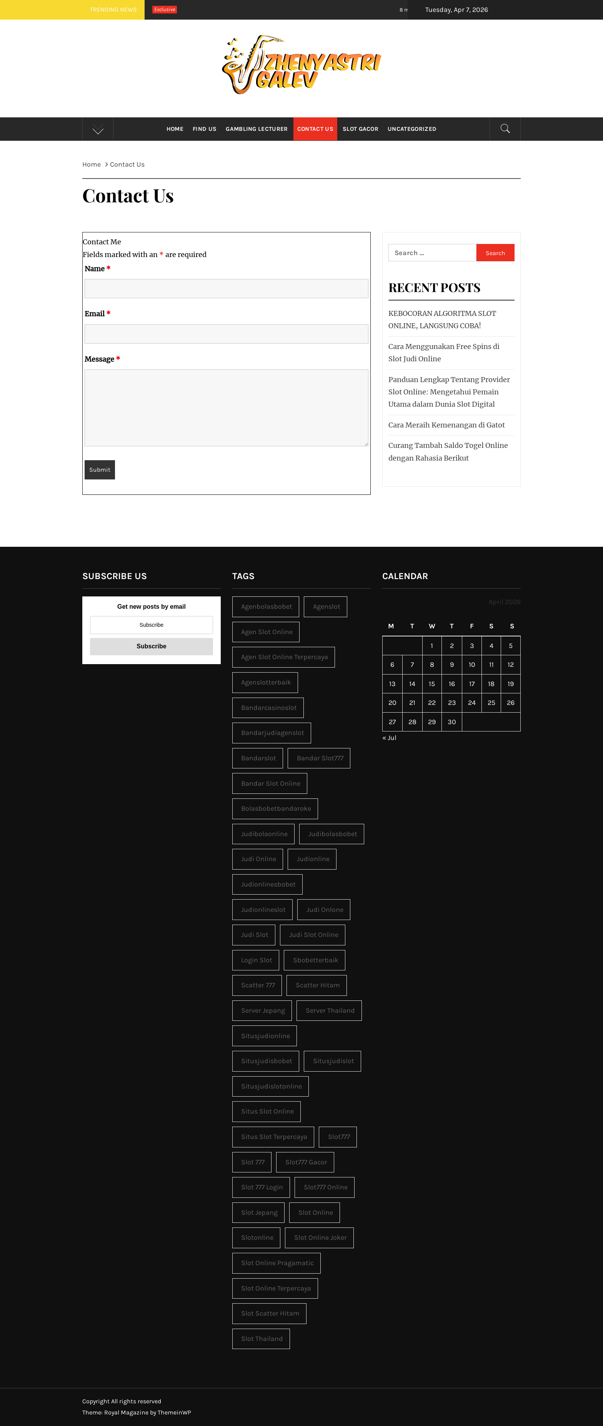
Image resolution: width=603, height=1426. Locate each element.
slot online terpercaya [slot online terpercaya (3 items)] (276, 1288)
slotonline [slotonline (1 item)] (257, 1237)
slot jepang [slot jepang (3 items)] (259, 1212)
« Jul (389, 737)
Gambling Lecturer (257, 128)
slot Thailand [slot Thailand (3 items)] (262, 1338)
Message (102, 359)
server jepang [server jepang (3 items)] (263, 1010)
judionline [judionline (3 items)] (313, 859)
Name (98, 269)
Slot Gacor (360, 128)
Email (98, 314)
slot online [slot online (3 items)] (315, 1212)
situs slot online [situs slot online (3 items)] (267, 1111)
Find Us (205, 128)
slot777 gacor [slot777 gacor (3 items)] (306, 1162)
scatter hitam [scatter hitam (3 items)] (318, 985)
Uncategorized (412, 128)
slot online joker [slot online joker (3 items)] (320, 1237)
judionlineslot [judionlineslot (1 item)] (263, 909)
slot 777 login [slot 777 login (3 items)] (262, 1187)
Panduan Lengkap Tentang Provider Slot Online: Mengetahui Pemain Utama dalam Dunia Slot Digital (449, 392)
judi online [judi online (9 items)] (258, 859)
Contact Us (315, 128)
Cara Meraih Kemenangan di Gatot (446, 425)
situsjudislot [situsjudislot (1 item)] (333, 1061)
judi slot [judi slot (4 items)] (254, 934)
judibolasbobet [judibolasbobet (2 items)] (332, 834)
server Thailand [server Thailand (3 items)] (330, 1010)
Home (175, 128)
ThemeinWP (174, 1412)
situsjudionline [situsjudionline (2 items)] (265, 1036)
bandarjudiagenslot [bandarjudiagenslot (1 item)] (272, 732)
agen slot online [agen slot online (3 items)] (267, 632)
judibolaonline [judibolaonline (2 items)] (264, 834)
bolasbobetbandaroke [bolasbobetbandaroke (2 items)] (276, 808)
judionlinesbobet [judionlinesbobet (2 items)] (268, 884)
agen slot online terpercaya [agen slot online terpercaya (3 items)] (284, 657)
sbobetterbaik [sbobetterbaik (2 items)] (315, 960)
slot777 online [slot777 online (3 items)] (326, 1187)
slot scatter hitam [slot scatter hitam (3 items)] (270, 1313)
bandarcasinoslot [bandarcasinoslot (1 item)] (269, 707)
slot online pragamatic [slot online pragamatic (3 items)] (277, 1263)
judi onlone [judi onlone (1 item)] (324, 909)
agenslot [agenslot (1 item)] (326, 606)
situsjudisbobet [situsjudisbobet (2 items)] (266, 1061)
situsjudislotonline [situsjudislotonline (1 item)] (271, 1086)
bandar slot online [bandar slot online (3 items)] (270, 783)
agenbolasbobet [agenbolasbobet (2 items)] (266, 606)
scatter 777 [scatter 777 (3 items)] (258, 985)
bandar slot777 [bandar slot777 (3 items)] (320, 758)
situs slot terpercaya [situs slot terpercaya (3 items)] (274, 1136)
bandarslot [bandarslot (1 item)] (258, 758)
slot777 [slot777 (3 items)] (339, 1136)
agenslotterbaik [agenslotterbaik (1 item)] (266, 682)
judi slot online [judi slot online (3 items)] (313, 934)
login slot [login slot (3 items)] (256, 960)
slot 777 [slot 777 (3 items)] (253, 1162)
